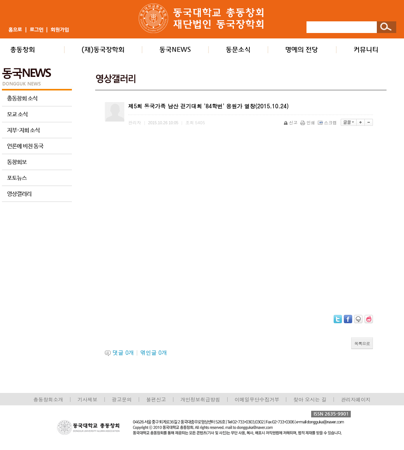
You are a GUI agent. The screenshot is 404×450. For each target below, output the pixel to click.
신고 (291, 122)
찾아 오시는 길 (309, 399)
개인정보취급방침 (200, 399)
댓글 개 (123, 352)
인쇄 (308, 122)
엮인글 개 (153, 352)
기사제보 (88, 399)
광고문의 (122, 399)
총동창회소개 (48, 399)
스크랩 (328, 122)
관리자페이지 (356, 399)
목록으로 (362, 343)
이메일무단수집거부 (258, 399)
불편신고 (156, 399)
